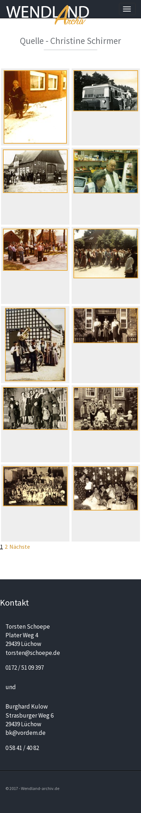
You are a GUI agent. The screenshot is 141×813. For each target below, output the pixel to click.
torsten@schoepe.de (32, 653)
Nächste (19, 546)
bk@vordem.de (25, 733)
